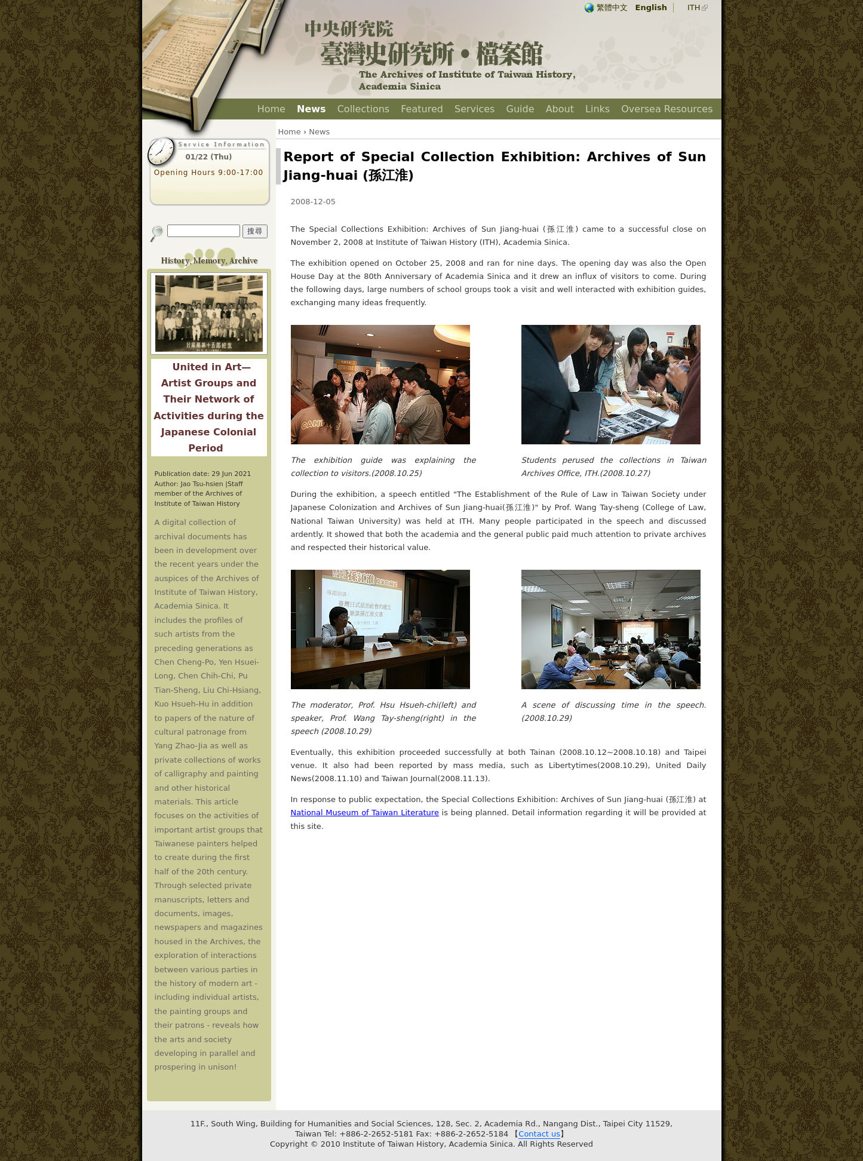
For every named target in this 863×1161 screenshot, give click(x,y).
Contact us (539, 1133)
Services (474, 109)
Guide (520, 109)
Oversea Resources (666, 109)
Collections (363, 109)
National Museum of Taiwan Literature (365, 812)
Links (597, 109)
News (311, 109)
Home (271, 109)
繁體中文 (612, 7)
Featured (422, 109)
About (560, 109)
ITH (694, 7)
